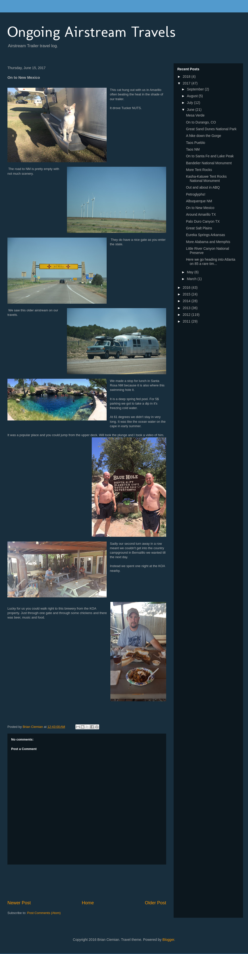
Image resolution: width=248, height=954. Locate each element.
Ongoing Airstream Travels (91, 32)
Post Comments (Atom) (44, 913)
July (190, 103)
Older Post (155, 902)
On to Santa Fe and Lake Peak (210, 156)
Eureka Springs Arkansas (205, 235)
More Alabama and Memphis (208, 242)
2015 (187, 294)
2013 (187, 308)
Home (88, 902)
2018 (187, 77)
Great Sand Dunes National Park (211, 129)
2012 (187, 315)
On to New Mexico (200, 208)
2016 (187, 288)
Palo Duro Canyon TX (203, 221)
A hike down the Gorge (203, 136)
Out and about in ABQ (203, 187)
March (192, 279)
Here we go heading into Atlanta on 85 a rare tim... (210, 261)
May (190, 272)
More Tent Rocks (199, 170)
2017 (187, 83)
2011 (187, 321)
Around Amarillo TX (201, 214)
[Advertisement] (97, 882)
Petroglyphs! (195, 194)
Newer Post (19, 902)
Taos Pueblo (195, 143)
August (192, 96)
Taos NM (193, 149)
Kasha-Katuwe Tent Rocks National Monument (206, 178)
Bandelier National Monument (209, 163)
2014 (187, 301)
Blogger (168, 940)
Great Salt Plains (199, 228)
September (196, 89)
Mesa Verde (195, 115)
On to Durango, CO (201, 122)
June (191, 110)
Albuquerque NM (199, 201)
